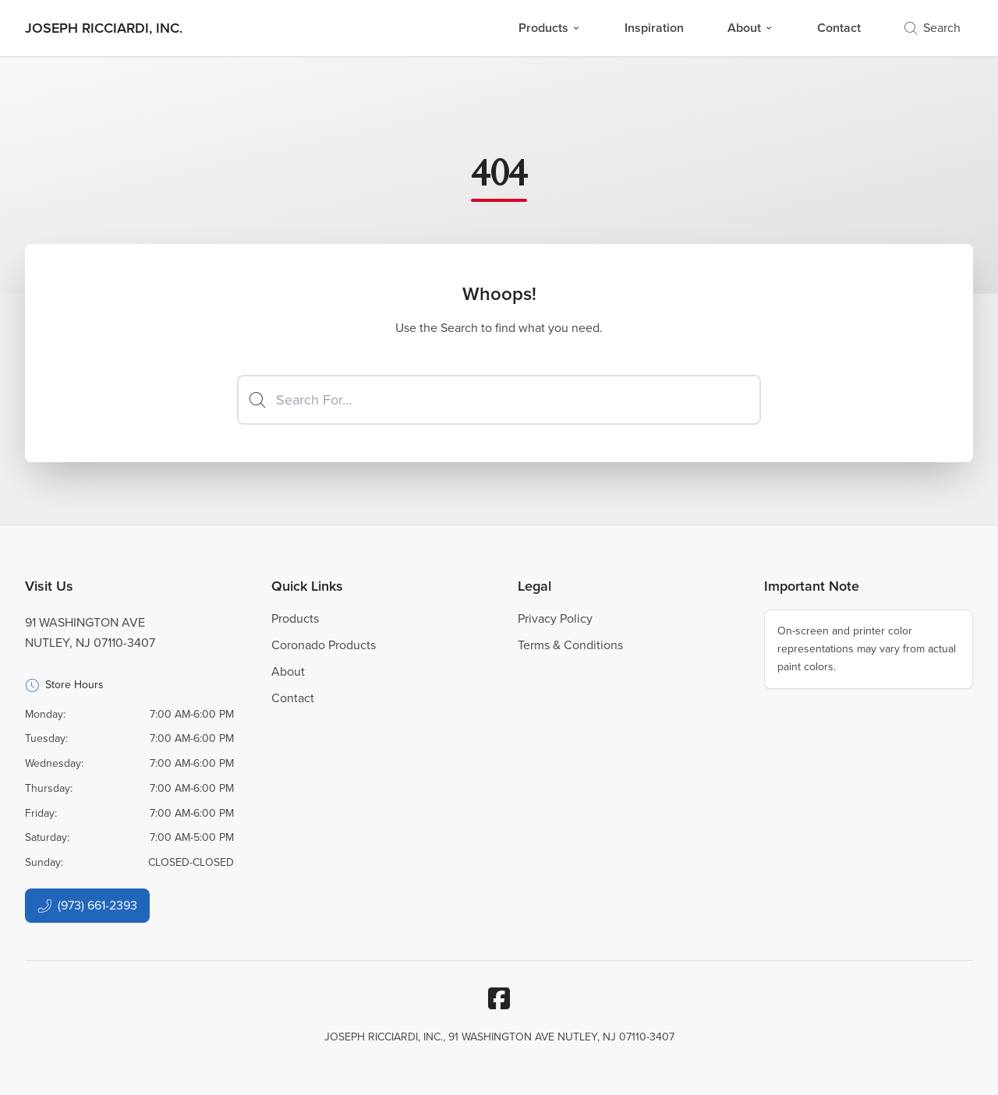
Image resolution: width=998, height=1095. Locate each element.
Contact (839, 28)
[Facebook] (499, 998)
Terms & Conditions (570, 645)
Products (549, 28)
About (750, 28)
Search (932, 28)
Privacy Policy (555, 618)
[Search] (499, 400)
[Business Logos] (103, 28)
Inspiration (654, 28)
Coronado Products (323, 645)
